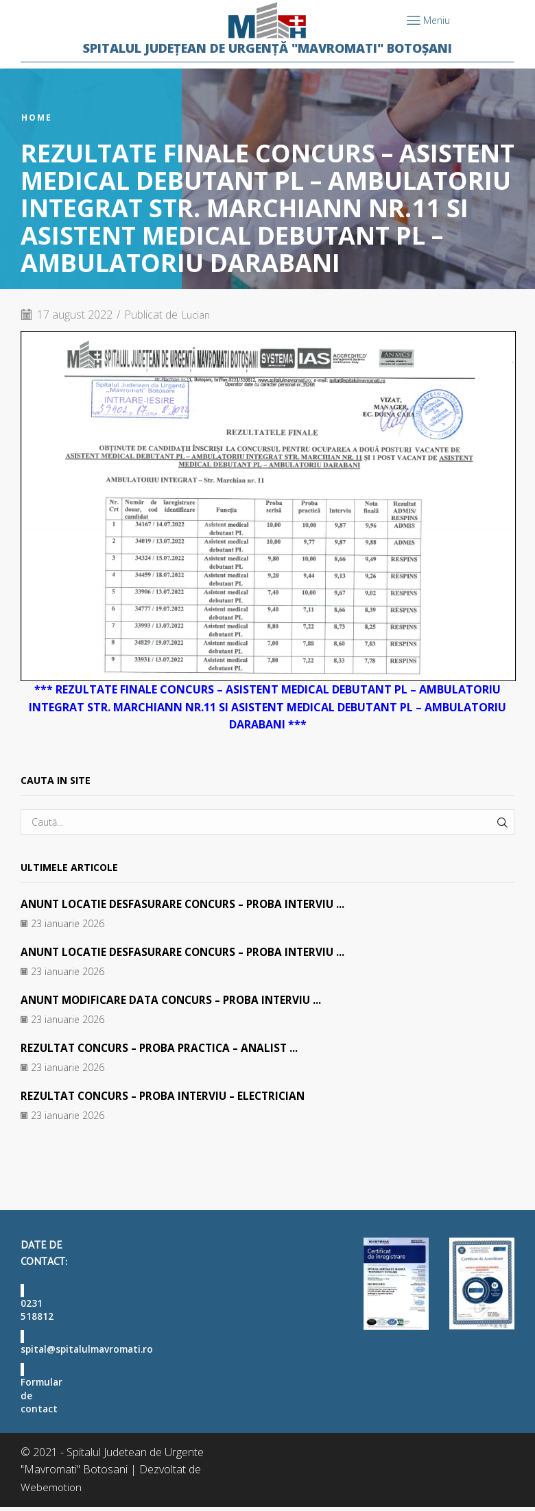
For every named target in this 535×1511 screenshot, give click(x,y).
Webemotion (52, 1491)
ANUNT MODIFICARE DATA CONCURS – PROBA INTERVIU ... (177, 999)
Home (36, 118)
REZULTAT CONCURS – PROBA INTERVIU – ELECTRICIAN (169, 1095)
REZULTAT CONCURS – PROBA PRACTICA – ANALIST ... (165, 1047)
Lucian (198, 314)
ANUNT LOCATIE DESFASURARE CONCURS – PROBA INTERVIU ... (189, 903)
